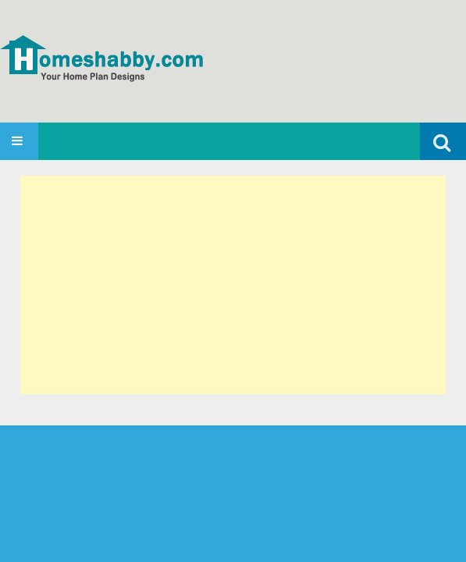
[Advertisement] (233, 285)
